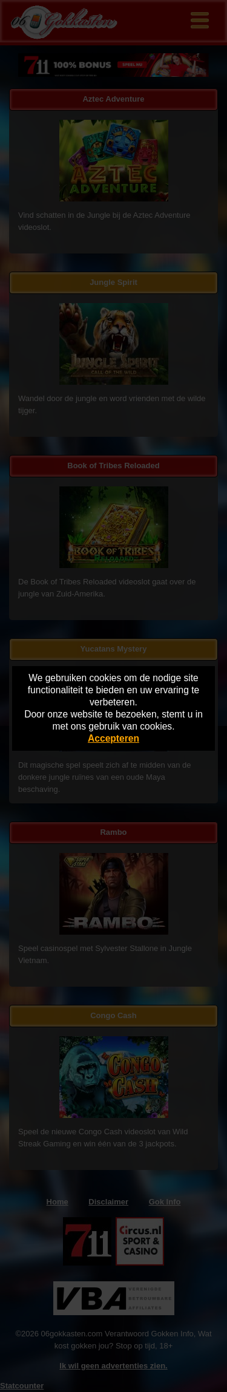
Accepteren (113, 738)
